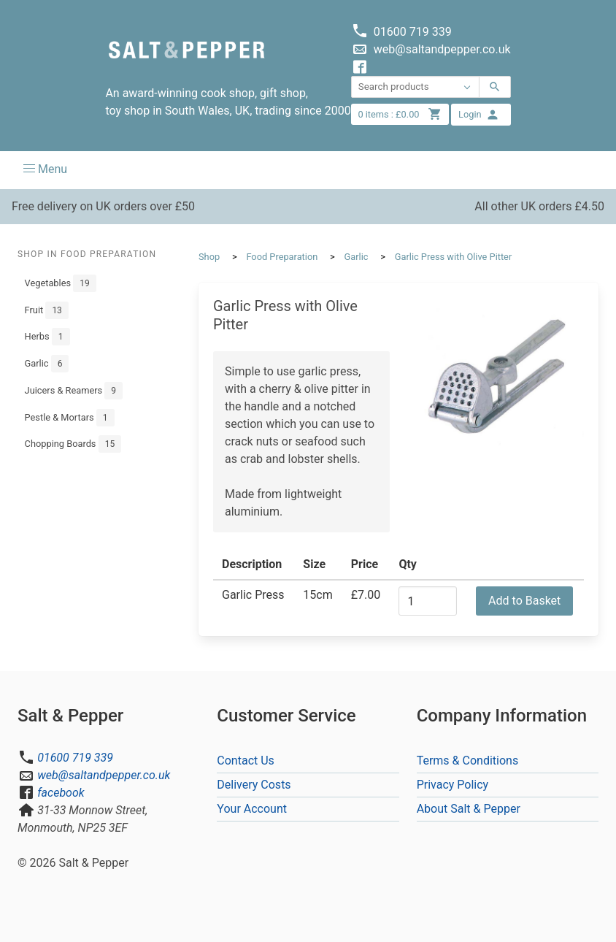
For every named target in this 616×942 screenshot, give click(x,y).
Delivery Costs (253, 785)
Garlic (47, 363)
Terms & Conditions (468, 760)
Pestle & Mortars (70, 417)
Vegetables (60, 283)
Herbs (47, 336)
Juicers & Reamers (74, 390)
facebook (60, 793)
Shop (209, 256)
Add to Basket (524, 601)
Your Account (252, 809)
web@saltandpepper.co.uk (103, 775)
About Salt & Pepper (468, 809)
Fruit (47, 310)
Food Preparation (281, 256)
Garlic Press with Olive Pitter (453, 256)
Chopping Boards (73, 444)
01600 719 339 (75, 758)
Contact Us (245, 760)
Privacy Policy (453, 785)
